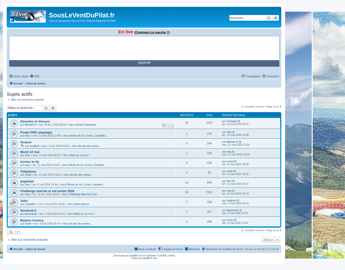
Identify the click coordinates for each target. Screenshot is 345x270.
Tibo (229, 132)
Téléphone (28, 171)
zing (229, 151)
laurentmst (31, 213)
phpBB (133, 255)
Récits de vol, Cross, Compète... (88, 135)
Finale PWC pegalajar (36, 132)
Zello (24, 201)
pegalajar (27, 181)
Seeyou (25, 142)
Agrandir (144, 62)
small (28, 174)
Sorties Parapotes (85, 124)
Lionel (230, 161)
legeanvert (233, 210)
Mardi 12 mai (29, 152)
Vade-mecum (81, 204)
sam (229, 180)
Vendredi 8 (28, 210)
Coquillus (30, 204)
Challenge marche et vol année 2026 (47, 191)
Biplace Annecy (32, 220)
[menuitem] (34, 76)
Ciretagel (232, 121)
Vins (27, 135)
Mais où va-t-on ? (80, 155)
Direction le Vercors (35, 121)
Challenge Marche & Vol (82, 194)
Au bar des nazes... (89, 145)
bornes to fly (29, 161)
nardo (230, 220)
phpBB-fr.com (150, 258)
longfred (34, 145)
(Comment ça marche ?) (152, 32)
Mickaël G (30, 124)
